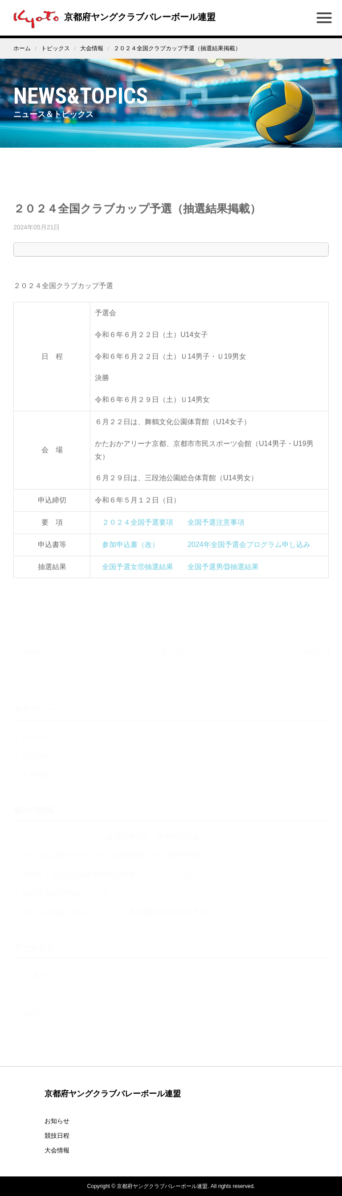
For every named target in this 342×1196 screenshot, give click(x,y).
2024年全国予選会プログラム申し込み (248, 553)
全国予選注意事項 (215, 531)
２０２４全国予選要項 (137, 531)
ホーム (22, 48)
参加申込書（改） (130, 553)
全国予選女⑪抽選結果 (137, 575)
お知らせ (57, 1120)
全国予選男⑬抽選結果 (223, 575)
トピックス (55, 48)
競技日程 (57, 1135)
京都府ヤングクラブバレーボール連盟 (112, 17)
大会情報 (91, 48)
